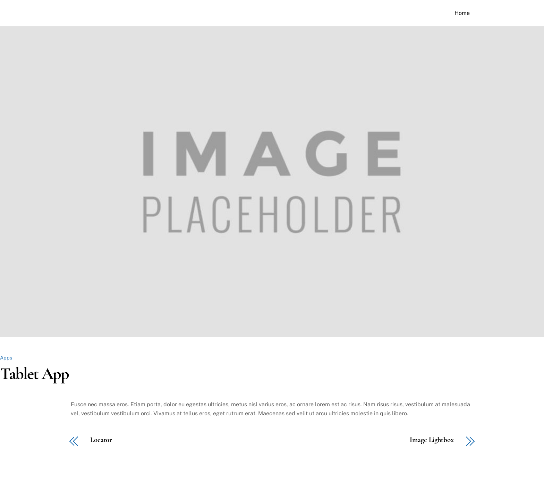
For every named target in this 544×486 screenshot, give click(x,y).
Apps (6, 358)
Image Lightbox (432, 440)
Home (462, 13)
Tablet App (34, 374)
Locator (101, 440)
